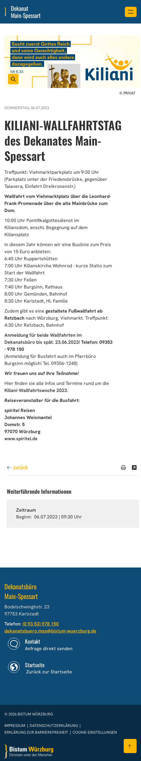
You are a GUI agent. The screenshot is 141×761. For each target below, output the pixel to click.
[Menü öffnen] (131, 12)
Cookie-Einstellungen (95, 732)
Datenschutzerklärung (54, 725)
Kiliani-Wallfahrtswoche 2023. (36, 390)
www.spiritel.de (21, 438)
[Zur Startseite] (28, 751)
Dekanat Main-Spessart (26, 12)
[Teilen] (134, 467)
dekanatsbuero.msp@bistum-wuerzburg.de (50, 631)
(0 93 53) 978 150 (41, 624)
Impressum (15, 725)
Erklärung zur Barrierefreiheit (36, 732)
